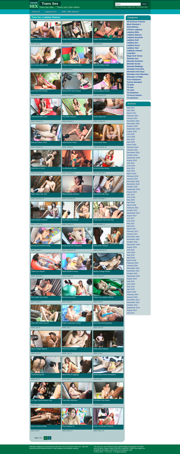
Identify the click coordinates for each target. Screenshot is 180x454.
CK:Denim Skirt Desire (102, 400)
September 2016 (133, 245)
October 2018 (132, 187)
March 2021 (131, 113)
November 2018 (133, 184)
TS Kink (130, 87)
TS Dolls (130, 85)
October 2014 (132, 305)
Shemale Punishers (135, 61)
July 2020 (130, 134)
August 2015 (132, 279)
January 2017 (132, 234)
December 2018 (133, 181)
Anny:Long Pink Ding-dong (72, 246)
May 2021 (131, 108)
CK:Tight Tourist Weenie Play (41, 400)
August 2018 (132, 192)
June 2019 (131, 166)
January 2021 (132, 118)
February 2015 (132, 294)
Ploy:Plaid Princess (69, 117)
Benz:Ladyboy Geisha (101, 91)
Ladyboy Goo (132, 43)
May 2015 (131, 287)
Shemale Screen (133, 64)
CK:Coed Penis (36, 39)
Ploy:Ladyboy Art (68, 426)
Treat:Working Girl (37, 374)
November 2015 (133, 271)
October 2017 (132, 210)
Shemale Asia (132, 58)
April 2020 (131, 142)
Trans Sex (50, 4)
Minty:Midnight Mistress (70, 194)
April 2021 (131, 110)
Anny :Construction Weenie (103, 426)
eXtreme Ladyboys (135, 30)
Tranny (117, 7)
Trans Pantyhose (134, 80)
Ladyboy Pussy (133, 45)
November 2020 (133, 124)
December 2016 (133, 237)
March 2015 (131, 292)
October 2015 (132, 273)
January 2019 (132, 179)
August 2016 (132, 247)
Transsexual (139, 7)
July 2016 (130, 250)
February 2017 (132, 231)
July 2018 (130, 195)
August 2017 (132, 216)
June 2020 (131, 137)
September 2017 (133, 213)
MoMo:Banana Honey (70, 271)
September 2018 (133, 189)
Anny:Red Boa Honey (101, 168)
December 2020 (133, 121)
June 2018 (131, 197)
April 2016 (131, 258)
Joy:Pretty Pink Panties (39, 91)
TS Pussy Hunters (134, 95)
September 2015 (133, 276)
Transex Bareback (134, 82)
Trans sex (36, 12)
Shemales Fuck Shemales (137, 74)
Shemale (123, 7)
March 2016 (131, 260)
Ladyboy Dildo (133, 32)
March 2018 (131, 205)
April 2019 (131, 171)
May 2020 (131, 139)
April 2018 (131, 202)
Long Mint (131, 53)
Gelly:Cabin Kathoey (101, 349)
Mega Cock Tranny (134, 56)
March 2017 (131, 229)
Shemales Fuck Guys (136, 72)
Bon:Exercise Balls (69, 297)
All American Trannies (136, 22)
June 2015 (131, 284)
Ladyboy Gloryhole (135, 37)
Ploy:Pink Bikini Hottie (101, 65)
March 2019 (131, 174)
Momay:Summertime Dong (40, 246)
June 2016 (131, 252)
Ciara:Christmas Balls (39, 426)
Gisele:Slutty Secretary (70, 39)
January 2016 (132, 266)
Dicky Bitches (132, 27)
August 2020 (132, 131)
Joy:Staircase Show (69, 168)
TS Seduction (132, 98)
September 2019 (133, 158)
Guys (145, 7)
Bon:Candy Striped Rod (39, 65)
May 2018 (131, 200)
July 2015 (130, 281)
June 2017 (131, 221)
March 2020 (131, 145)
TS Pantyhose (133, 93)
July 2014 (130, 313)
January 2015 (132, 297)
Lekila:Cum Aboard (38, 271)
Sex (133, 7)
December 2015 (133, 268)
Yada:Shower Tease (69, 142)
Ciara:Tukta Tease (100, 142)
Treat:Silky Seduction (70, 400)
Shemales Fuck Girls (135, 69)
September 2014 (133, 308)
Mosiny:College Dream (102, 271)
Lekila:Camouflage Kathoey (103, 297)
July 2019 (130, 163)
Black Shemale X (134, 24)
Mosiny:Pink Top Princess (71, 91)
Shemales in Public (135, 77)
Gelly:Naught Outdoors (39, 220)
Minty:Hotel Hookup (101, 246)
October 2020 (132, 126)
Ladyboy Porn (51, 12)
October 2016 (132, 242)
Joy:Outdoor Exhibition (70, 220)
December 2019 (133, 153)
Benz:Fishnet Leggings (70, 374)
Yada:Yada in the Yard (39, 194)
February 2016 (132, 263)
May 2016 (131, 255)
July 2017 (130, 218)
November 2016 (133, 239)
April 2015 (131, 289)
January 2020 (132, 150)
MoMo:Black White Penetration (105, 374)
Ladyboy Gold (133, 40)
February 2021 (132, 116)
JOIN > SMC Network (70, 12)
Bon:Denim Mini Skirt (101, 194)
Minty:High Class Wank (39, 297)
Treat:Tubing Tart (100, 117)
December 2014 (133, 300)
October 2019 (132, 155)
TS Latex (130, 90)
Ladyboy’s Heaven (134, 51)
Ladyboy (129, 7)
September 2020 (133, 129)
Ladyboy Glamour (134, 35)
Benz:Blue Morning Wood (103, 323)
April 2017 (131, 226)
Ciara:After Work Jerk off (40, 323)
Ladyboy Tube (133, 48)
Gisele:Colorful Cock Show (72, 65)
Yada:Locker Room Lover (103, 39)
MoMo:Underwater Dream (71, 323)
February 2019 (132, 176)
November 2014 (133, 302)
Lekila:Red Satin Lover (39, 117)
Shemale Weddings (135, 66)
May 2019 (131, 168)
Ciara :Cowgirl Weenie (39, 349)
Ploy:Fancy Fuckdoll (69, 349)
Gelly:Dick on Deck (38, 168)
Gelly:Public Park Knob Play (104, 220)
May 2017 (131, 223)
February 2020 (132, 147)
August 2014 (132, 310)
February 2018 (132, 208)
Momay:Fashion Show (39, 142)
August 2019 (132, 160)
